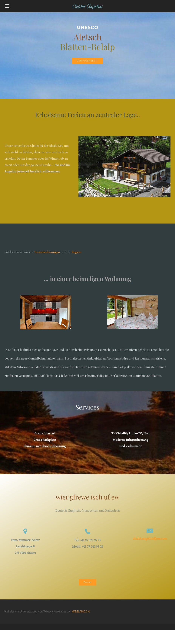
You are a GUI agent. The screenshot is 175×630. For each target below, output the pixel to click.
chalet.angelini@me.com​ (150, 539)
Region (76, 252)
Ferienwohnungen (47, 252)
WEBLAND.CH (81, 611)
